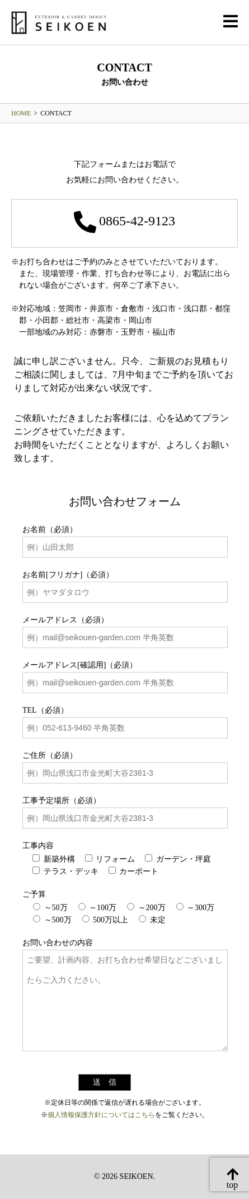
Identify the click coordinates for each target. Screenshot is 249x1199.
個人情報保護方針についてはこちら (101, 1115)
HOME (21, 113)
